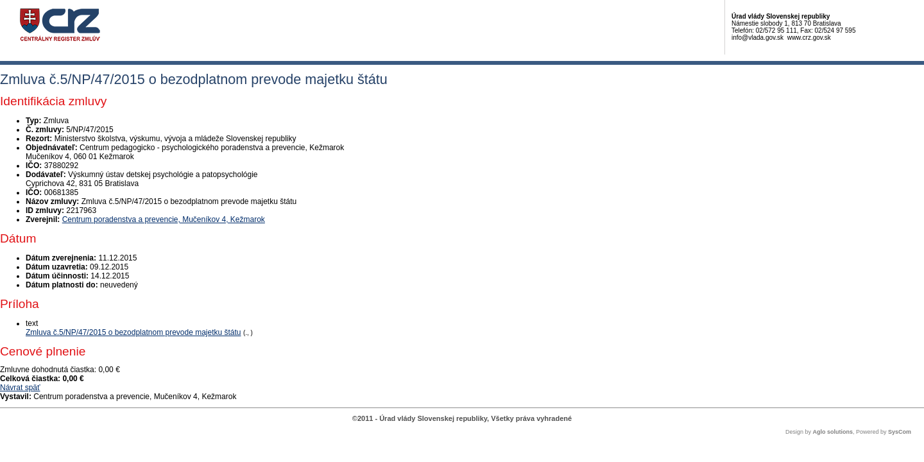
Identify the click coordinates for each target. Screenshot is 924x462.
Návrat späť (20, 387)
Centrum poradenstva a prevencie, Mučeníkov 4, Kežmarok (163, 219)
